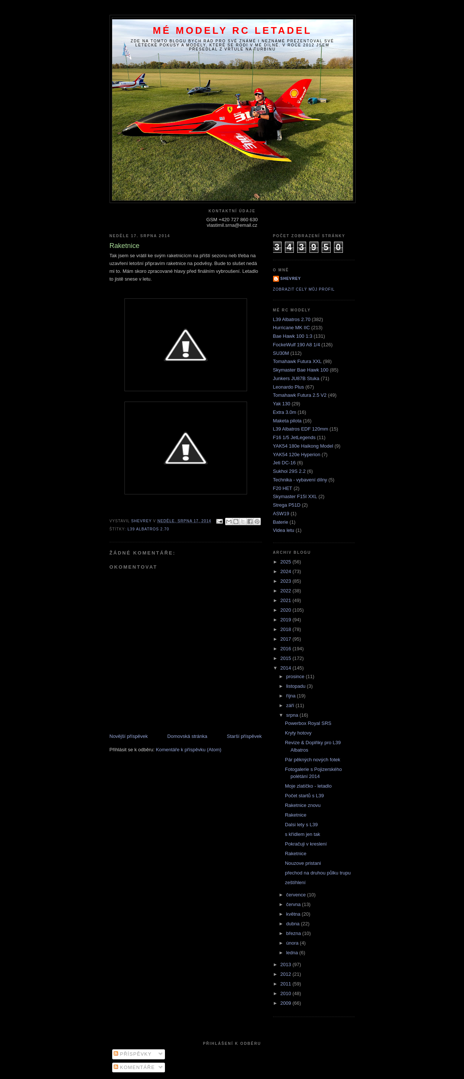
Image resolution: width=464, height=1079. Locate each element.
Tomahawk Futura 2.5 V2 (300, 395)
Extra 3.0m (284, 412)
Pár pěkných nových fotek (312, 759)
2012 (286, 974)
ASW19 (281, 513)
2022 (286, 591)
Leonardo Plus (288, 387)
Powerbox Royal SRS (308, 723)
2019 (286, 619)
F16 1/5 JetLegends (294, 437)
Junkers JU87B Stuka (296, 378)
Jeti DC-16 (284, 462)
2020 (286, 610)
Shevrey (290, 279)
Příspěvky (133, 1054)
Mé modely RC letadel (232, 30)
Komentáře (134, 1067)
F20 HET (282, 488)
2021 (286, 600)
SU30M (281, 353)
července (296, 894)
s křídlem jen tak (302, 834)
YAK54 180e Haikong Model (303, 446)
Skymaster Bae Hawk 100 (301, 370)
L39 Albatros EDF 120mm (300, 429)
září (290, 705)
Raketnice (295, 815)
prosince (296, 676)
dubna (293, 923)
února (293, 943)
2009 (286, 1003)
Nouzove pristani (303, 863)
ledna (292, 952)
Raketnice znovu (303, 805)
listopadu (296, 686)
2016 (286, 648)
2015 (286, 658)
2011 (286, 984)
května (294, 914)
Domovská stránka (187, 736)
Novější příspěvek (129, 736)
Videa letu (284, 530)
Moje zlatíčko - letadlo (308, 786)
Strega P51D (287, 505)
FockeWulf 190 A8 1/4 (296, 344)
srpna (292, 715)
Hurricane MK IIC (291, 327)
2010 (286, 993)
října (291, 696)
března (294, 933)
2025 (286, 562)
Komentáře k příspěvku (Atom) (188, 749)
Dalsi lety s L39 (301, 824)
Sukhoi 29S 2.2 (289, 471)
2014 (286, 668)
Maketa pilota (287, 421)
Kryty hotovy (298, 733)
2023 (286, 581)
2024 (286, 571)
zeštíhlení (295, 882)
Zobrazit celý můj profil (304, 289)
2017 (286, 639)
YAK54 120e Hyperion (297, 454)
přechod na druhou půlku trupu (318, 873)
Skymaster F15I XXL (295, 496)
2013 (286, 964)
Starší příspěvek (244, 736)
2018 (286, 629)
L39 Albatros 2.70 (148, 529)
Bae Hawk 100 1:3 (292, 336)
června (294, 904)
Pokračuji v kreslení (306, 844)
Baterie (280, 522)
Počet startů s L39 (304, 795)
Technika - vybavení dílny (300, 480)
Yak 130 (282, 403)
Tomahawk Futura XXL (297, 361)
